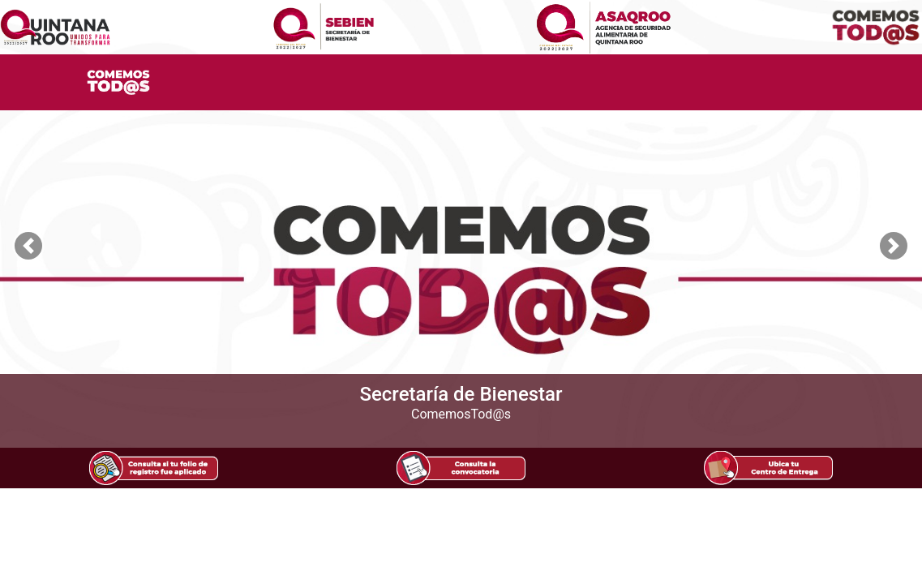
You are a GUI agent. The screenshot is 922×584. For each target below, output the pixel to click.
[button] (28, 246)
